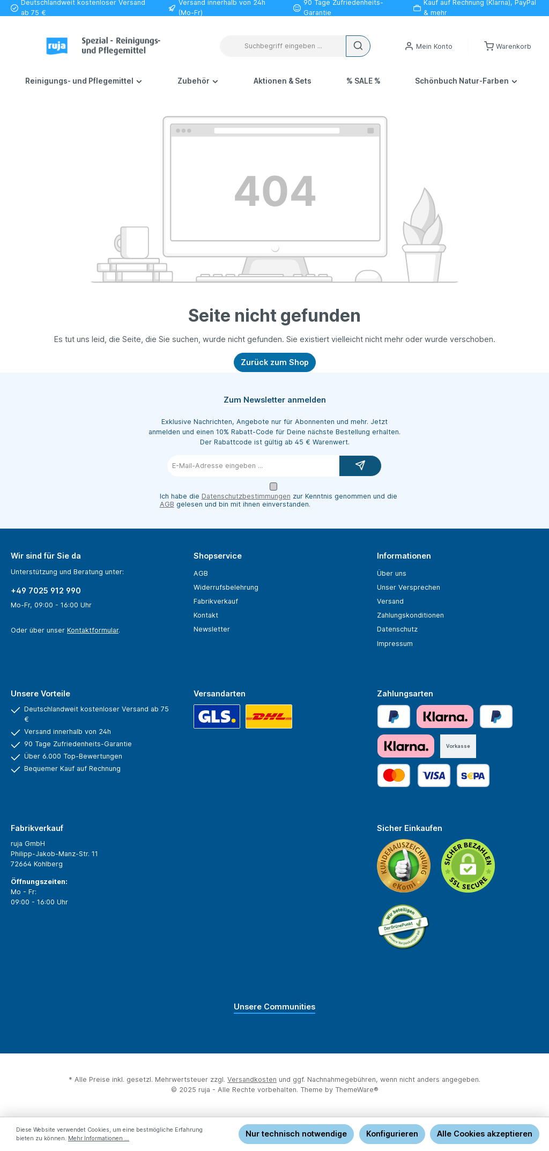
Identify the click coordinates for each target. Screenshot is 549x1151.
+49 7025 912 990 (46, 590)
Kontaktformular (92, 630)
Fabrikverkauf (216, 601)
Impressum (395, 644)
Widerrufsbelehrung (226, 587)
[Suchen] (358, 46)
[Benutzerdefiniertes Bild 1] (404, 866)
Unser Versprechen (408, 587)
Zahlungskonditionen (410, 615)
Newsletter (212, 629)
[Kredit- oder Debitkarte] (414, 775)
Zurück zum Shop (275, 362)
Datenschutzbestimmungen (246, 496)
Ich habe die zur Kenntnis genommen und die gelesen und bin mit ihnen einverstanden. (278, 500)
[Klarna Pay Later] (445, 716)
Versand (390, 601)
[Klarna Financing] (406, 746)
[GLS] (217, 716)
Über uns (391, 573)
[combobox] (283, 46)
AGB (167, 504)
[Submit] (360, 466)
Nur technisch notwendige (296, 1133)
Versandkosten (252, 1079)
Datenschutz (397, 629)
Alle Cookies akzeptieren (484, 1133)
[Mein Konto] (428, 46)
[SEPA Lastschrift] (473, 775)
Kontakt (206, 615)
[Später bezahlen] (496, 716)
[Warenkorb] (507, 46)
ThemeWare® (357, 1090)
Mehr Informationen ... (98, 1138)
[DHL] (269, 716)
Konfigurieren (392, 1133)
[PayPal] (394, 716)
